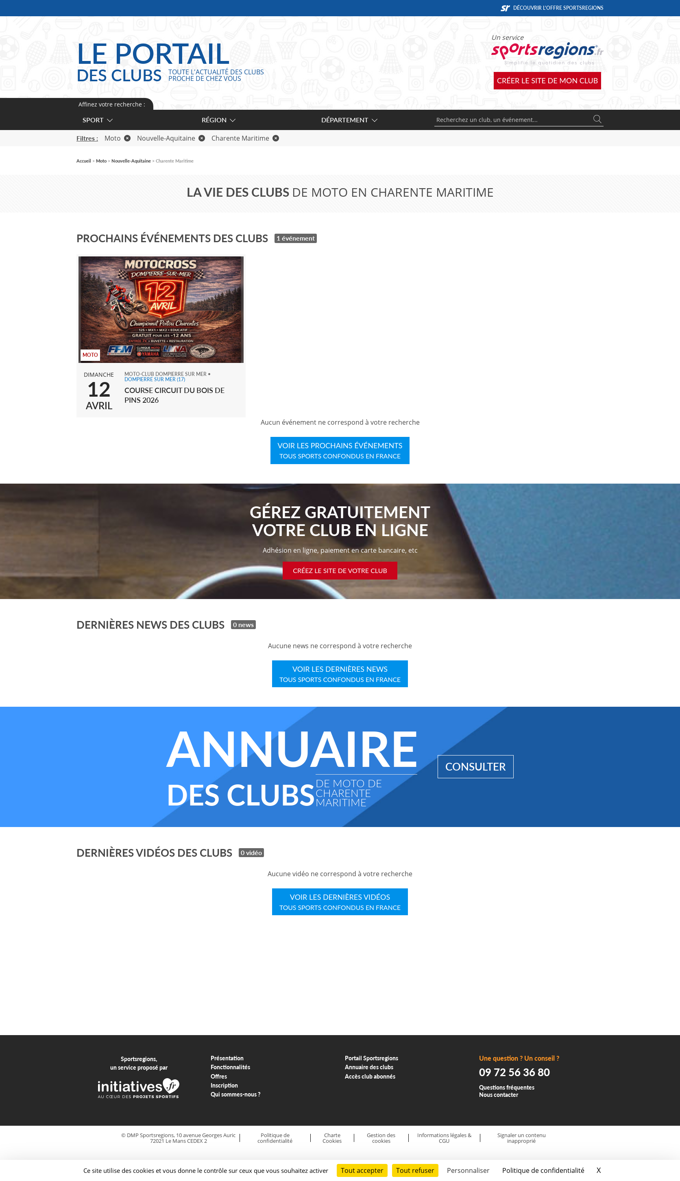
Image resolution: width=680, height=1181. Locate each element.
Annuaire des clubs (369, 1067)
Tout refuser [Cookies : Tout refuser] (415, 1170)
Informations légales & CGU (444, 1138)
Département (349, 120)
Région (218, 120)
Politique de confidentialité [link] (543, 1170)
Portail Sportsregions (371, 1058)
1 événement (296, 238)
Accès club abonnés (370, 1076)
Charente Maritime (245, 138)
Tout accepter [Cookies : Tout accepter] (362, 1170)
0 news (243, 624)
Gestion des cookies (381, 1138)
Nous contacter (498, 1094)
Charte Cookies (332, 1138)
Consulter (475, 766)
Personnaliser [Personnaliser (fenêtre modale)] (468, 1170)
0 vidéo (251, 852)
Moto (118, 138)
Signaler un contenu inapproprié (521, 1138)
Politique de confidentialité (274, 1138)
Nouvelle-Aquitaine (171, 138)
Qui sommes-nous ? (236, 1094)
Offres (219, 1076)
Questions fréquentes (506, 1087)
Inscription (224, 1085)
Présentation (227, 1058)
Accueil (83, 160)
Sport (97, 120)
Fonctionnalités (230, 1067)
